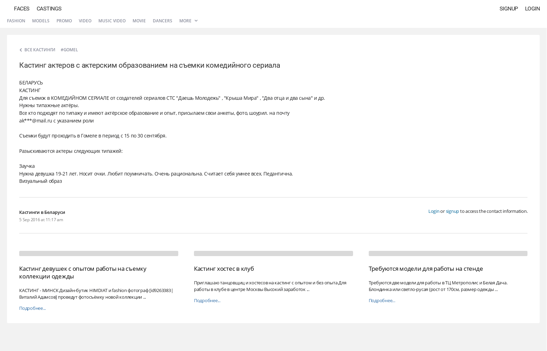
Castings (49, 8)
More (188, 21)
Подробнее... (32, 308)
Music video (112, 21)
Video (85, 21)
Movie (139, 21)
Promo (64, 21)
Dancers (162, 21)
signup (452, 211)
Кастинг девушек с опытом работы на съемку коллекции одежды (83, 272)
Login (532, 8)
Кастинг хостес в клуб (224, 268)
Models (41, 21)
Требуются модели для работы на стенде (426, 268)
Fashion (16, 21)
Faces (22, 8)
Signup (509, 8)
